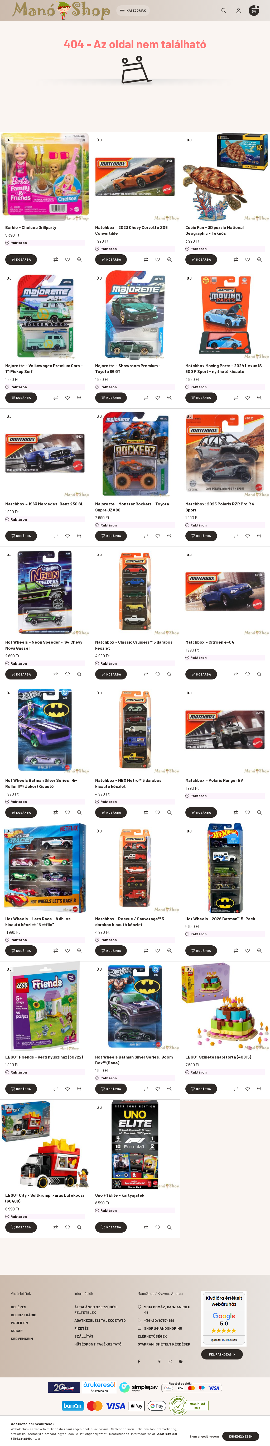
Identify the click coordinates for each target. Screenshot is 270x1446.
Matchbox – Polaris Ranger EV (214, 780)
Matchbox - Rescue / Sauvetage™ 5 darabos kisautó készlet (129, 921)
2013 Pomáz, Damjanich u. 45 (167, 1310)
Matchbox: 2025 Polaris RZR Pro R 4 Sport (219, 506)
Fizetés (81, 1328)
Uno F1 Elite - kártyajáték (119, 1195)
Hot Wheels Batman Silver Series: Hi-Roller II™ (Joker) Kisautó (41, 783)
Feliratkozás (222, 1354)
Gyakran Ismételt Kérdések (164, 1344)
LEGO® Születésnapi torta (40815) (218, 1056)
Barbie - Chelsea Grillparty (30, 227)
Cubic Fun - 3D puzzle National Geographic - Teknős (214, 230)
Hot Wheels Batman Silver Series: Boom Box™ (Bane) (134, 1059)
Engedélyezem (241, 1436)
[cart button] (254, 10)
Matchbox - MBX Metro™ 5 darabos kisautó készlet (128, 783)
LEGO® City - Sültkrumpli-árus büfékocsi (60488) (44, 1198)
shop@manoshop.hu (163, 1328)
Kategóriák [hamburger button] (133, 10)
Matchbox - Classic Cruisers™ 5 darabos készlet (134, 644)
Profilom (19, 1322)
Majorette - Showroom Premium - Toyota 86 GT (128, 368)
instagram (170, 1361)
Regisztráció (23, 1315)
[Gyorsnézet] (79, 259)
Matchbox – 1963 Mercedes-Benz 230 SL (44, 503)
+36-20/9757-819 (159, 1320)
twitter (149, 1361)
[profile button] (238, 10)
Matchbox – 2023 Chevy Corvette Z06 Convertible (131, 230)
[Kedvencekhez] (67, 259)
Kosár (17, 1330)
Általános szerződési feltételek (96, 1310)
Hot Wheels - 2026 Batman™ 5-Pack (220, 918)
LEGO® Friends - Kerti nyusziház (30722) (44, 1056)
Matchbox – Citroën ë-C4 (209, 641)
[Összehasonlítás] (55, 259)
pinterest (160, 1361)
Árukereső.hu (99, 1390)
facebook (138, 1361)
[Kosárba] (21, 259)
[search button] (224, 10)
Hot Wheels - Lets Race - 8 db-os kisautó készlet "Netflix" (38, 921)
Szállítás (83, 1336)
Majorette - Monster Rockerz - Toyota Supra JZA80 (132, 506)
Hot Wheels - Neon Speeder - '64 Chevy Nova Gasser (43, 644)
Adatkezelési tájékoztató (100, 1320)
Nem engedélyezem (204, 1436)
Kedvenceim (22, 1338)
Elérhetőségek (152, 1336)
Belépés (18, 1307)
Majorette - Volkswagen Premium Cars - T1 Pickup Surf (44, 368)
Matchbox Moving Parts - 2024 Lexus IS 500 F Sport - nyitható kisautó (223, 368)
